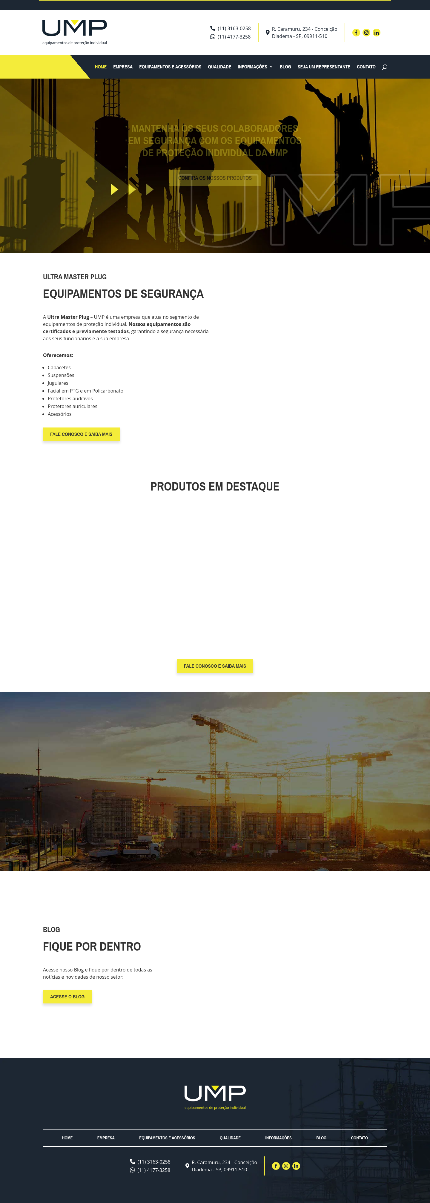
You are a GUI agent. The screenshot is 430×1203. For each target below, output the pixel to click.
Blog (285, 67)
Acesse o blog (67, 996)
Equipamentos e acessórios (170, 67)
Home (101, 67)
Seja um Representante (324, 67)
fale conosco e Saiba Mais (81, 433)
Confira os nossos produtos (215, 181)
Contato (366, 67)
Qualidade (219, 67)
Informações (252, 67)
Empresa (123, 67)
